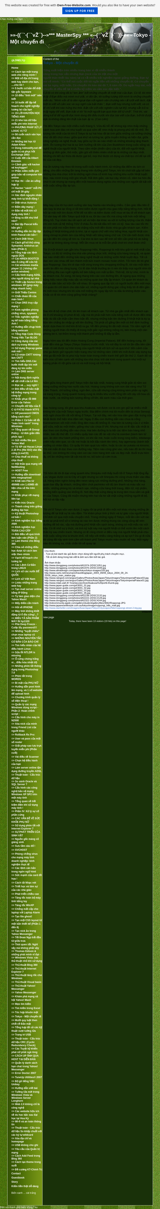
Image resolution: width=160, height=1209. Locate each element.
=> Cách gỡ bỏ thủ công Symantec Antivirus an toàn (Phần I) (25, 246)
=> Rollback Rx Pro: (23, 734)
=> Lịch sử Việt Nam (23, 578)
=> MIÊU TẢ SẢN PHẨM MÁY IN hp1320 (25, 620)
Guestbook (18, 1177)
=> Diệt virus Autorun (24, 202)
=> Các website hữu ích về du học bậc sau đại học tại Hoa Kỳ (25, 1115)
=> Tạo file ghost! (21, 916)
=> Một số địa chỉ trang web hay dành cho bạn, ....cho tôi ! (25, 81)
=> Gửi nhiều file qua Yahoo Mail (23, 442)
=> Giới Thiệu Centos (23, 292)
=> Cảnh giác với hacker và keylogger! (25, 166)
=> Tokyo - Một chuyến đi (26, 1016)
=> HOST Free (19, 470)
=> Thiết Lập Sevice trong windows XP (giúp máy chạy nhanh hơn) (26, 285)
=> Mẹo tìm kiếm (21, 1004)
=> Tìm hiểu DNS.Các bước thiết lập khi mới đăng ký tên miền (24, 365)
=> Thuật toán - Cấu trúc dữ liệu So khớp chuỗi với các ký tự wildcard (26, 1131)
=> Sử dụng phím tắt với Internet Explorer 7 (25, 827)
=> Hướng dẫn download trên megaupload (26, 476)
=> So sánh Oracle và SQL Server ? (24, 783)
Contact (16, 1173)
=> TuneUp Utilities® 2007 (26, 1077)
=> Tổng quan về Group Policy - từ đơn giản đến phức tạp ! (25, 433)
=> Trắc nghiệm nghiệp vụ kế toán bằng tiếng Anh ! (25, 320)
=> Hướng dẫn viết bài (24, 1088)
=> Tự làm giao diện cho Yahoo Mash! (25, 598)
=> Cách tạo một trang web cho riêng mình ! (24, 73)
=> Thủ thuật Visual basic (26, 982)
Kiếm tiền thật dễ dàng (25, 1186)
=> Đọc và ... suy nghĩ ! (25, 385)
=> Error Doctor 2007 (23, 1073)
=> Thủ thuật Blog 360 (24, 964)
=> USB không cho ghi (24, 1145)
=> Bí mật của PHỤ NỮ (24, 682)
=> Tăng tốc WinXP (22, 905)
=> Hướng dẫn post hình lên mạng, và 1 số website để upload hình (26, 690)
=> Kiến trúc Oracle (22, 502)
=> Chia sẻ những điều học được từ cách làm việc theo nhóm (24, 551)
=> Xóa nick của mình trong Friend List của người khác (24, 727)
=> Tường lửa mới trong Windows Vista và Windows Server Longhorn (25, 1096)
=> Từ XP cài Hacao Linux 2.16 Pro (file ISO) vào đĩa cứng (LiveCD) (26, 450)
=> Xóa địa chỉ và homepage (21, 1140)
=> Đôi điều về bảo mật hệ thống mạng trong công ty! (25, 392)
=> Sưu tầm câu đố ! (23, 845)
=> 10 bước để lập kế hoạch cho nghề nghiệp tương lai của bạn (25, 106)
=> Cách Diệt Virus (22, 238)
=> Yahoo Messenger (23, 992)
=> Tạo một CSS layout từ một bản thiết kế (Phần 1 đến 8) (26, 924)
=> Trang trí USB (21, 1034)
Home (14, 67)
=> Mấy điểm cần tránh (25, 603)
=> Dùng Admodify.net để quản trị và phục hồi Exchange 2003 (26, 151)
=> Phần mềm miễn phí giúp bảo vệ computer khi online (26, 174)
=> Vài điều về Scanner (25, 756)
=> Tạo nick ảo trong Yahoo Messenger (23, 932)
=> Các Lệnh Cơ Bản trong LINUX (23, 566)
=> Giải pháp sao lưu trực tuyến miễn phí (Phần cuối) (26, 749)
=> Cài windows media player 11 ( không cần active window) (24, 268)
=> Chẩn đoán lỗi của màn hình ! (23, 298)
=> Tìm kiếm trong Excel (25, 1008)
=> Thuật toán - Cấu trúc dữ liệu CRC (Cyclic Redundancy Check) (25, 1042)
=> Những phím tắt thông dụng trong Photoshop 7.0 (26, 669)
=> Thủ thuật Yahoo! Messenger (23, 987)
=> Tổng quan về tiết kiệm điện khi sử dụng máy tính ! (24, 804)
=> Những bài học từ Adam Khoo (23, 143)
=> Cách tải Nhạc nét (23, 882)
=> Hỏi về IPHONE (22, 607)
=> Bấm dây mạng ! (23, 206)
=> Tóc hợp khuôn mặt (24, 1012)
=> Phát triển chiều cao (25, 894)
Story (14, 1181)
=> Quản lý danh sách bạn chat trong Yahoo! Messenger (24, 1066)
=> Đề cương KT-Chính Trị (26, 1169)
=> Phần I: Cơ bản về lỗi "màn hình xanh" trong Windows (25, 423)
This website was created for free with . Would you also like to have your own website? (80, 8)
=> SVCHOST (19, 849)
